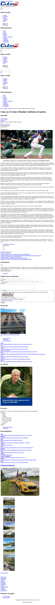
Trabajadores (3, 585)
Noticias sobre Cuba (6, 420)
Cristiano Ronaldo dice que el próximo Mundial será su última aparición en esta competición (21, 255)
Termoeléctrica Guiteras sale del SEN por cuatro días (12, 453)
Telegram (5, 20)
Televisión (4, 417)
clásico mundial (4, 119)
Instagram (5, 16)
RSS (4, 21)
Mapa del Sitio (6, 598)
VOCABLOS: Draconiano (6, 456)
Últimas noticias (6, 339)
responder (5, 273)
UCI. (31, 603)
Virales (3, 424)
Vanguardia (3, 584)
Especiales (5, 39)
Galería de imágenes (8, 466)
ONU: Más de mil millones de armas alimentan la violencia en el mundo (16, 362)
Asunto (2, 280)
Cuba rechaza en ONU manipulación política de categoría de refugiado (16, 451)
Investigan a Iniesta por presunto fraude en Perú (11, 256)
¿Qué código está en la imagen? (9, 298)
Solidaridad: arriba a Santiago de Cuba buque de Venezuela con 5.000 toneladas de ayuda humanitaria (23, 355)
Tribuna (2, 581)
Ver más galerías (4, 573)
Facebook (5, 19)
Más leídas (5, 340)
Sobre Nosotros (6, 597)
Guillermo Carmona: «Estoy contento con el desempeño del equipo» (15, 254)
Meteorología (3, 578)
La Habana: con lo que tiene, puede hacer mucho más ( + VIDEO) (15, 443)
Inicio (4, 30)
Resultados (5, 429)
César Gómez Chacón (5, 124)
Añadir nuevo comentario (8, 244)
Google (10, 251)
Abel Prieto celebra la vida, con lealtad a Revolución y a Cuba (14, 350)
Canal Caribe (3, 579)
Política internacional (6, 418)
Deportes (5, 34)
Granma (2, 586)
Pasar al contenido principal (7, 1)
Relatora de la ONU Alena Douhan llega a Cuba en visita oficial (14, 357)
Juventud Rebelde (4, 587)
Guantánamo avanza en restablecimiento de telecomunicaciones (14, 347)
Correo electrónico (5, 282)
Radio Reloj (3, 583)
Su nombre (3, 279)
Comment (3, 283)
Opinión (5, 38)
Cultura (5, 35)
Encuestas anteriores (7, 428)
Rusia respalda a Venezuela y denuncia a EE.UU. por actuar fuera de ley (16, 345)
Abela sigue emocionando (6, 446)
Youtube (5, 15)
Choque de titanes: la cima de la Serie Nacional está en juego (14, 258)
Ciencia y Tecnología (7, 37)
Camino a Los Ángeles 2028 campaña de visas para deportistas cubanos (16, 259)
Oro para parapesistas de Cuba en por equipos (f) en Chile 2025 (14, 438)
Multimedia (5, 40)
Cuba (4, 32)
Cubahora (3, 589)
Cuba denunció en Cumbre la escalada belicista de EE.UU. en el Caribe (16, 436)
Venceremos (3, 590)
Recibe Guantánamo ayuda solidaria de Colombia (11, 441)
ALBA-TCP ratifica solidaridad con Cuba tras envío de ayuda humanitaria (17, 448)
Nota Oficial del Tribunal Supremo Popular (10, 335)
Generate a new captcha (7, 301)
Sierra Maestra (4, 591)
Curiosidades (5, 423)
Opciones (3, 413)
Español (5, 25)
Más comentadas (7, 341)
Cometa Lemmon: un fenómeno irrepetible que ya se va (13, 458)
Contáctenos (6, 41)
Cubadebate (3, 580)
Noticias (6, 108)
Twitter (4, 17)
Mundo (4, 33)
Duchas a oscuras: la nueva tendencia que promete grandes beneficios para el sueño (19, 352)
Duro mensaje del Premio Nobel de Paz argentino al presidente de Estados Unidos (18, 460)
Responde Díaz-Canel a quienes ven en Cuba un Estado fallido (14, 463)
